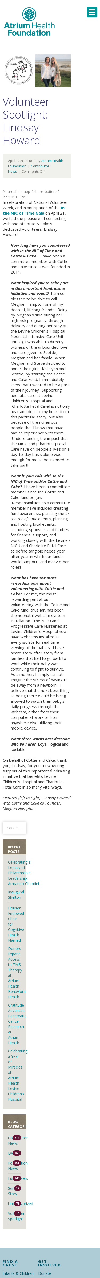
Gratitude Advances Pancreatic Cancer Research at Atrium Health (17, 1024)
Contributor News (14, 1140)
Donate (44, 1273)
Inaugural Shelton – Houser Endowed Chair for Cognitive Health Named (16, 916)
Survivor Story (14, 1191)
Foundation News (14, 1166)
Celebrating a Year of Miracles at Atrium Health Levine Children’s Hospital (17, 1075)
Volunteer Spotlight (14, 1216)
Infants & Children (18, 1273)
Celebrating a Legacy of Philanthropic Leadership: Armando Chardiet (24, 873)
